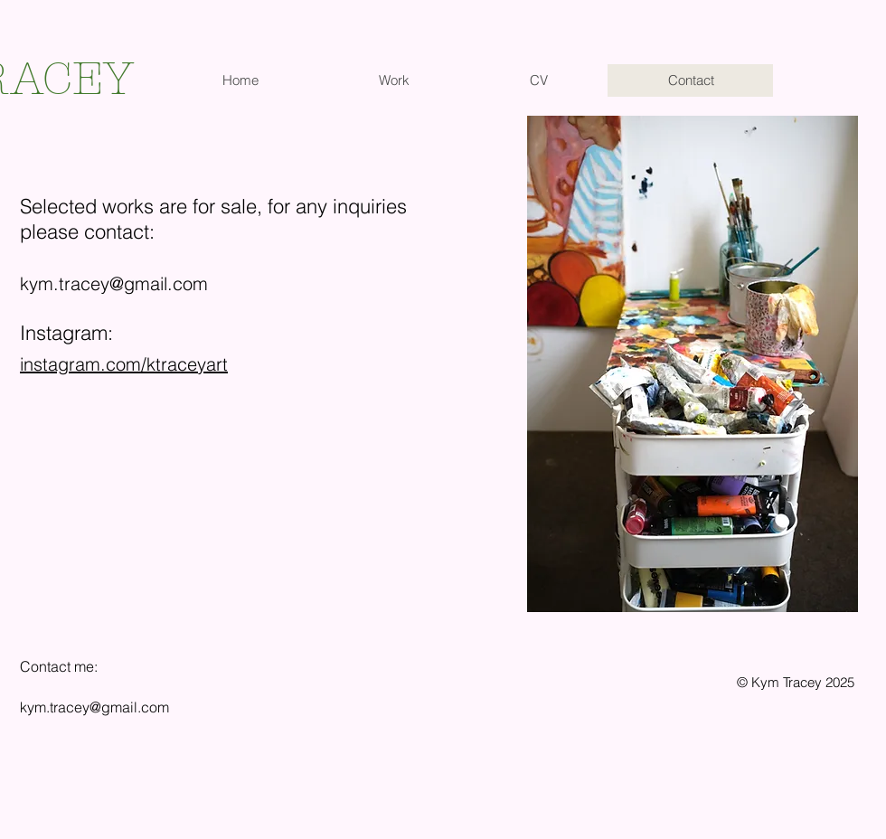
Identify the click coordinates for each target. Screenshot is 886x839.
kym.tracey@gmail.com (114, 283)
